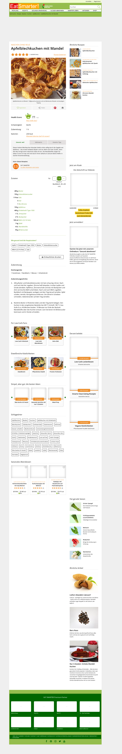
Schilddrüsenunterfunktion (39, 442)
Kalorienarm (48, 424)
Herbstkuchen (47, 446)
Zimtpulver (22, 214)
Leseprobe (73, 208)
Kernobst (15, 454)
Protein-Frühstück (56, 372)
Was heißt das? (31, 121)
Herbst (38, 446)
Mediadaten (93, 736)
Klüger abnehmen (57, 10)
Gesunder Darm (46, 433)
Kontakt (33, 736)
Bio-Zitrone (23, 204)
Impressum (43, 736)
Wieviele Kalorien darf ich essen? (38, 136)
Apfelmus (22, 207)
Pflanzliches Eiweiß (38, 372)
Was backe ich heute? (19, 450)
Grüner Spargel (88, 503)
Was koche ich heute (21, 402)
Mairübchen (87, 552)
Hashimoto (21, 437)
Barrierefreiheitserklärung (80, 736)
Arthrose (57, 424)
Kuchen (32, 420)
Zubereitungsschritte (19, 279)
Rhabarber (86, 540)
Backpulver (23, 217)
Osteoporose (16, 442)
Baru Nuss (74, 630)
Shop (95, 10)
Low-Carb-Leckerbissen (84, 362)
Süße (44, 450)
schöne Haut (55, 442)
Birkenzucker (23, 230)
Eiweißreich (21, 372)
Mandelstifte (23, 227)
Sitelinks (27, 736)
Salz (20, 197)
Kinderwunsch (32, 437)
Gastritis (35, 433)
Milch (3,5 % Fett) (25, 220)
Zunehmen (29, 446)
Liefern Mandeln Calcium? (80, 595)
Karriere (21, 736)
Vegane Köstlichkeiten (84, 426)
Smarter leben (73, 10)
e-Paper (95, 208)
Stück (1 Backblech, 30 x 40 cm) (59, 184)
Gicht (14, 437)
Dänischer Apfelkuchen (90, 82)
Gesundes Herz (58, 433)
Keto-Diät (56, 341)
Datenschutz (51, 736)
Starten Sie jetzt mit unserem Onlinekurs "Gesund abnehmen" (84, 239)
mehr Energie (54, 437)
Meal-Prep (55, 402)
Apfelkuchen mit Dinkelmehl (47, 420)
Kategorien (16, 737)
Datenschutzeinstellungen (63, 736)
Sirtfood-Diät (37, 424)
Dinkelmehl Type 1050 (26, 210)
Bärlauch (86, 528)
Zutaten (14, 178)
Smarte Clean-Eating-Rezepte (84, 394)
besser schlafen (17, 429)
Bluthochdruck (29, 429)
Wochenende (53, 450)
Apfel (14, 245)
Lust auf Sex (43, 437)
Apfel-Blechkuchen (89, 51)
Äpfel (20, 223)
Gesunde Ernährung (39, 10)
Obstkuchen (27, 424)
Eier (20, 201)
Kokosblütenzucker (26, 194)
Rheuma (25, 442)
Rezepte (25, 10)
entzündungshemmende (45, 429)
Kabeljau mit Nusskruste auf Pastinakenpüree (57, 484)
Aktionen (85, 10)
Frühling (15, 10)
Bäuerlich (57, 446)
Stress (21, 446)
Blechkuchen (16, 424)
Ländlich (37, 450)
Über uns (15, 736)
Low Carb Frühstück (21, 341)
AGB (38, 736)
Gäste (30, 450)
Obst (61, 450)
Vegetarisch (24, 454)
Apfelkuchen (16, 420)
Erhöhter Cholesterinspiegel (21, 433)
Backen (25, 420)
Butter (21, 191)
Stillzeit (14, 446)
